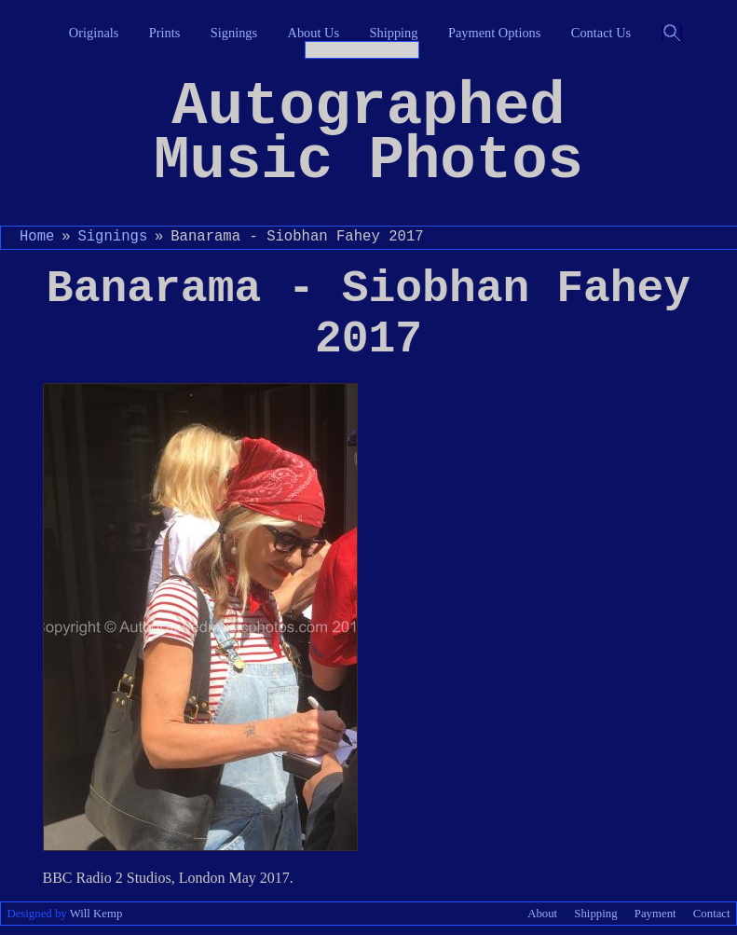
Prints (165, 32)
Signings (234, 32)
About (542, 913)
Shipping (394, 32)
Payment (655, 913)
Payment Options (494, 32)
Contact (711, 913)
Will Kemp (96, 913)
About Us (314, 32)
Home (37, 236)
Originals (94, 32)
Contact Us (601, 32)
